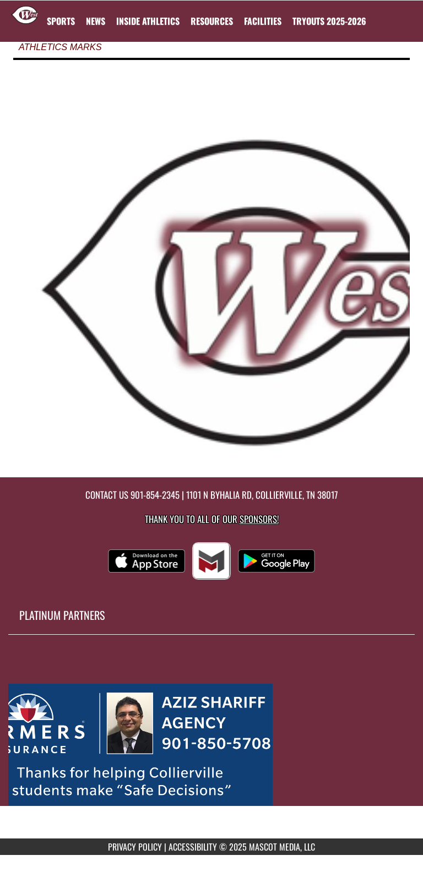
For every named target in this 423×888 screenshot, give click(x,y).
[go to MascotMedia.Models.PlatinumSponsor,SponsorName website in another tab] (211, 745)
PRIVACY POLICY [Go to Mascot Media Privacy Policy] (135, 846)
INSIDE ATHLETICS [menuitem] (148, 21)
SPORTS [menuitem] (61, 21)
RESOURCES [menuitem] (212, 21)
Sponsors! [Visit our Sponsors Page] (259, 519)
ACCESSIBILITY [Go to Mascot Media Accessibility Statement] (193, 846)
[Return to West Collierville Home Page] (24, 14)
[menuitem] (95, 21)
